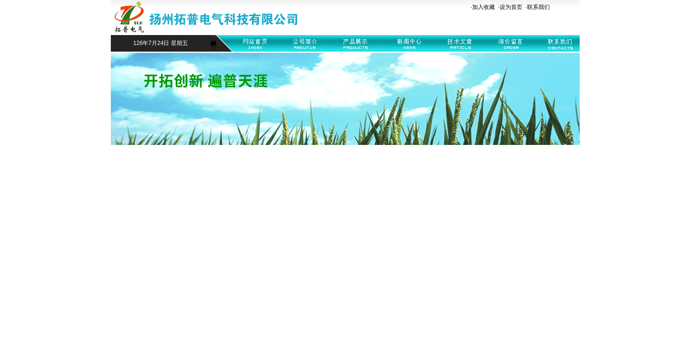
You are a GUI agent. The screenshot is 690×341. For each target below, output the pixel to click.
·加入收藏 (482, 7)
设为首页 (511, 7)
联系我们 (538, 7)
